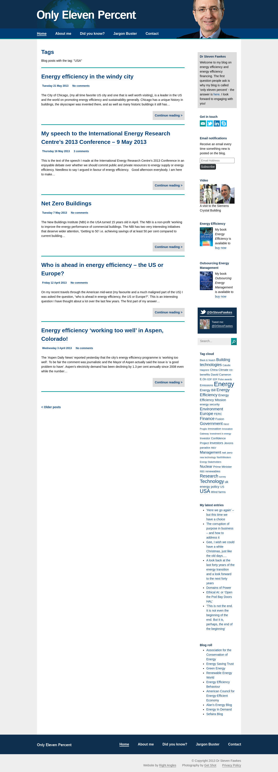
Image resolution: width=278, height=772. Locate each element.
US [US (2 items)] (222, 486)
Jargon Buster (125, 33)
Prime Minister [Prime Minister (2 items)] (222, 466)
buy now (220, 248)
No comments (80, 85)
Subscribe (208, 166)
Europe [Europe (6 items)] (206, 413)
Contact (152, 33)
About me (63, 33)
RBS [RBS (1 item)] (202, 471)
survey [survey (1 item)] (222, 476)
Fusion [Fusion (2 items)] (219, 419)
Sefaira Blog (214, 714)
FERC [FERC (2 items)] (218, 414)
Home (41, 33)
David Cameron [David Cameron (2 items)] (221, 374)
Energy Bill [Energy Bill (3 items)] (208, 390)
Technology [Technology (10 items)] (212, 481)
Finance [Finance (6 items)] (207, 418)
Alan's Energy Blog (219, 705)
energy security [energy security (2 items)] (210, 404)
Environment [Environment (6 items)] (211, 409)
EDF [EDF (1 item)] (209, 379)
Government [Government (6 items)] (211, 423)
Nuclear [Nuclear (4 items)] (206, 466)
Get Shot (210, 765)
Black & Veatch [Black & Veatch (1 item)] (207, 360)
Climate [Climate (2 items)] (223, 369)
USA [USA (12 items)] (205, 491)
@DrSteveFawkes (219, 312)
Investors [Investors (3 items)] (216, 443)
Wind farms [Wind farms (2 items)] (218, 492)
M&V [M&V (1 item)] (213, 447)
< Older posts (51, 407)
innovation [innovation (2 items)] (214, 428)
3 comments (81, 151)
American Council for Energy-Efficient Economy (220, 695)
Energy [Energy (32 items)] (224, 384)
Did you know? (92, 33)
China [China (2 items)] (214, 369)
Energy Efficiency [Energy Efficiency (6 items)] (215, 392)
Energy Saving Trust (220, 664)
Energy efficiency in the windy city (87, 76)
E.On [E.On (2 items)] (203, 379)
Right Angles (167, 765)
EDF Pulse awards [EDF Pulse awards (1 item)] (222, 379)
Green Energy (215, 668)
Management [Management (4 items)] (210, 452)
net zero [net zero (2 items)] (227, 452)
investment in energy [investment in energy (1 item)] (220, 433)
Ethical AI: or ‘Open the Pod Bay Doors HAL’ (219, 597)
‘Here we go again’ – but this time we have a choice (220, 514)
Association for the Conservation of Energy (218, 654)
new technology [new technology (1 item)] (208, 457)
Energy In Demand (219, 709)
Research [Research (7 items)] (209, 476)
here (216, 94)
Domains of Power (218, 587)
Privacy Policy (231, 765)
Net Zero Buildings (66, 203)
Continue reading (167, 115)
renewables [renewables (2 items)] (212, 471)
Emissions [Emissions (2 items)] (206, 385)
